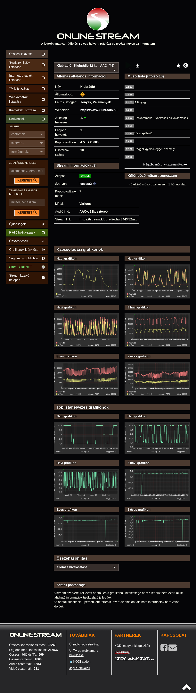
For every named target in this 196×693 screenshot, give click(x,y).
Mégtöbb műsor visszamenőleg (165, 164)
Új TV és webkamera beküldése (83, 653)
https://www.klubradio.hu (99, 110)
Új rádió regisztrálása (84, 644)
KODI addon (80, 661)
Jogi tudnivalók (79, 668)
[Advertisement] (122, 55)
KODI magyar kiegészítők (132, 645)
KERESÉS (27, 180)
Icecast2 (85, 183)
